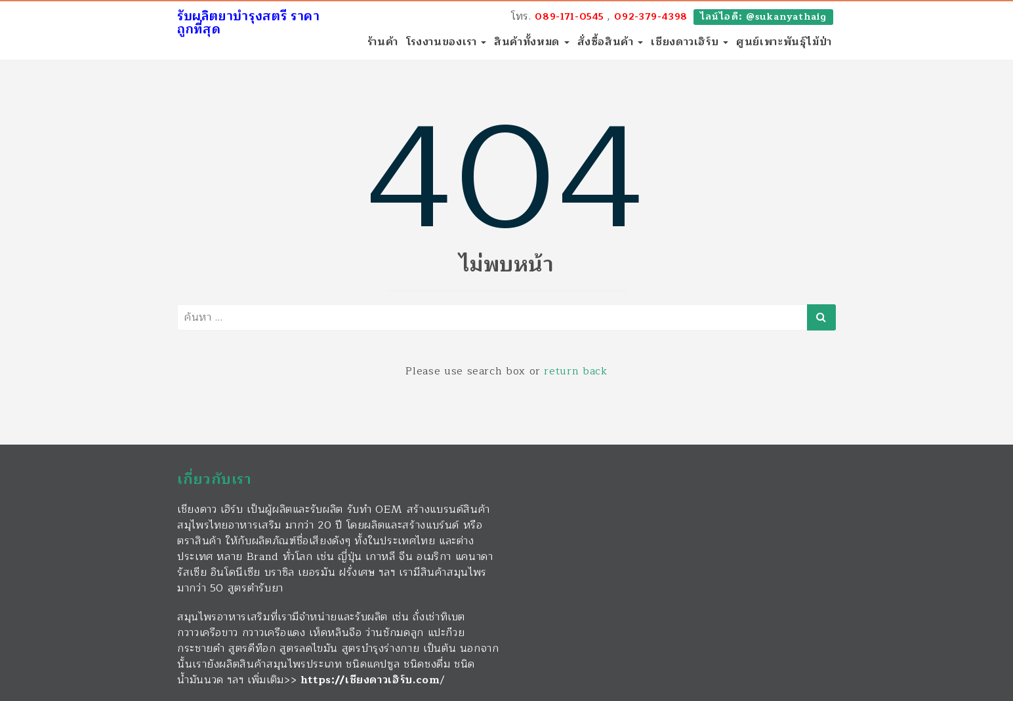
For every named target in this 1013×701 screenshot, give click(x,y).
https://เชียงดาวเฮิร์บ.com (370, 680)
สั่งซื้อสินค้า (610, 41)
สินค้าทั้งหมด (531, 41)
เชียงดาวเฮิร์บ (689, 41)
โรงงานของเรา (446, 41)
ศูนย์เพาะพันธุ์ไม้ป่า (784, 41)
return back (575, 371)
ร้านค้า (382, 41)
